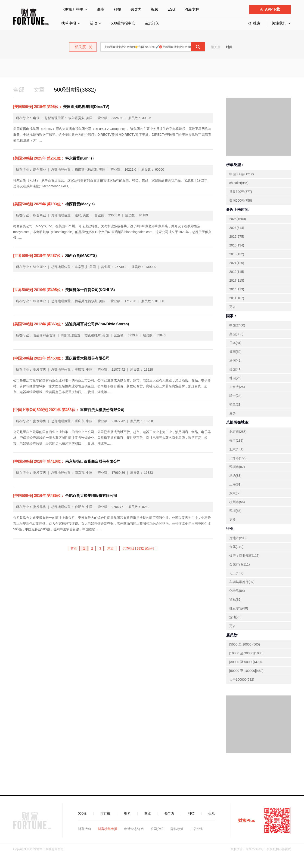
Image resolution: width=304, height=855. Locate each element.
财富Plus (246, 820)
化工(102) (236, 573)
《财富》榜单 (72, 9)
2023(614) (236, 228)
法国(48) (235, 360)
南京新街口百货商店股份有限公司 (67, 461)
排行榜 (105, 813)
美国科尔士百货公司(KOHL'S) (64, 290)
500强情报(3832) (75, 89)
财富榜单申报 (107, 829)
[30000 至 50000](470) (245, 662)
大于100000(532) (241, 679)
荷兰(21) (235, 404)
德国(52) (235, 352)
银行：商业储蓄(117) (244, 555)
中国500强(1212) (241, 174)
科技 (117, 9)
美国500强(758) (240, 200)
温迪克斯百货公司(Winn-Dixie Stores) (71, 324)
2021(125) (236, 263)
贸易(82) (235, 599)
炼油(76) (235, 617)
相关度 (215, 47)
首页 (74, 548)
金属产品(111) (239, 564)
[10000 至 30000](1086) (246, 653)
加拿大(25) (237, 387)
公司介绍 (157, 829)
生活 (211, 813)
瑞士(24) (235, 395)
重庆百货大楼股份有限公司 (61, 358)
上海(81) (235, 484)
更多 (232, 307)
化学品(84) (237, 591)
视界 (127, 813)
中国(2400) (237, 325)
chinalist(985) (238, 183)
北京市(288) (238, 432)
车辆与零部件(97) (241, 582)
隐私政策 (177, 829)
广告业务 (196, 829)
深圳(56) (235, 511)
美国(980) (236, 334)
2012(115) (236, 272)
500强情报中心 (123, 23)
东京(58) (235, 493)
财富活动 (84, 829)
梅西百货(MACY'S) (55, 256)
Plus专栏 (192, 9)
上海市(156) (238, 458)
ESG (171, 9)
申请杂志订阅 (134, 829)
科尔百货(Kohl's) (53, 158)
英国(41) (235, 369)
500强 (82, 813)
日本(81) (235, 343)
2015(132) (236, 254)
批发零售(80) (238, 608)
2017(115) (236, 280)
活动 (93, 23)
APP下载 (270, 9)
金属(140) (236, 547)
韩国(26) (235, 378)
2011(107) (236, 298)
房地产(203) (238, 538)
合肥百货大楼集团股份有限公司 (65, 496)
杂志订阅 (152, 23)
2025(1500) (237, 219)
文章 (39, 89)
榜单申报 (68, 23)
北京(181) (236, 449)
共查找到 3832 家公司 (138, 548)
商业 (101, 9)
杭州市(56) (237, 502)
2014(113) (236, 289)
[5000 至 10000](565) (244, 644)
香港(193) (236, 440)
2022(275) (236, 236)
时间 (229, 47)
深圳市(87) (237, 467)
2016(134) (236, 245)
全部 (18, 89)
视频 (154, 9)
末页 (110, 548)
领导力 (136, 9)
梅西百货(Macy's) (54, 204)
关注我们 (279, 23)
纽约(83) (235, 475)
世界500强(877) (240, 192)
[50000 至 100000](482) (246, 671)
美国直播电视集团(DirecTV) (61, 107)
